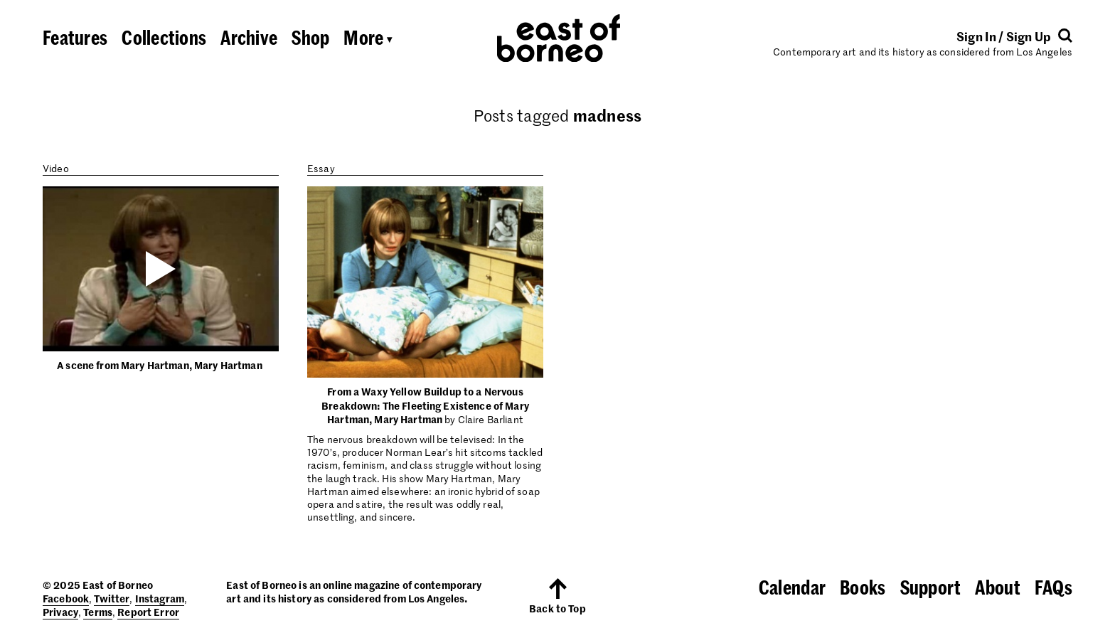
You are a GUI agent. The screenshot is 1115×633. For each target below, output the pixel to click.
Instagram (159, 598)
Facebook (66, 598)
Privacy (60, 612)
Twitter (111, 598)
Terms (97, 612)
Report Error (148, 612)
